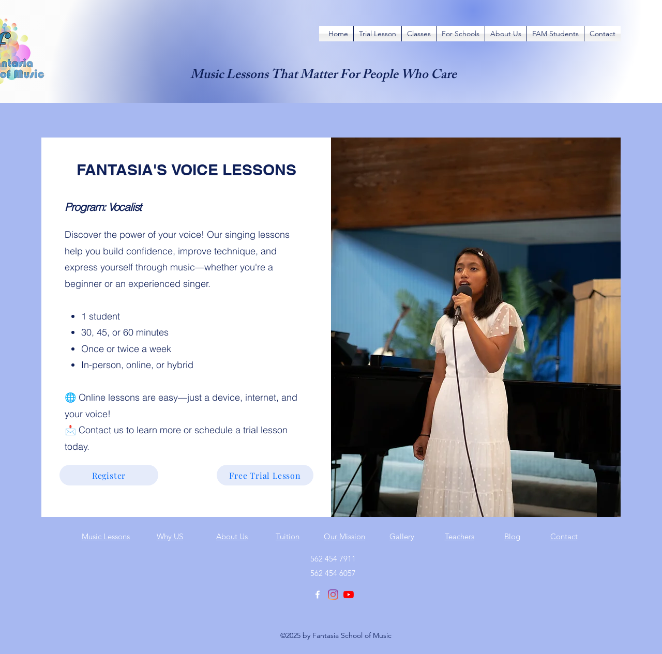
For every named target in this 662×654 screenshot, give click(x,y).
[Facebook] (317, 594)
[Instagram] (333, 594)
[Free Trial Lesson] (265, 475)
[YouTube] (348, 594)
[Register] (108, 475)
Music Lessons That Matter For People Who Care (323, 76)
